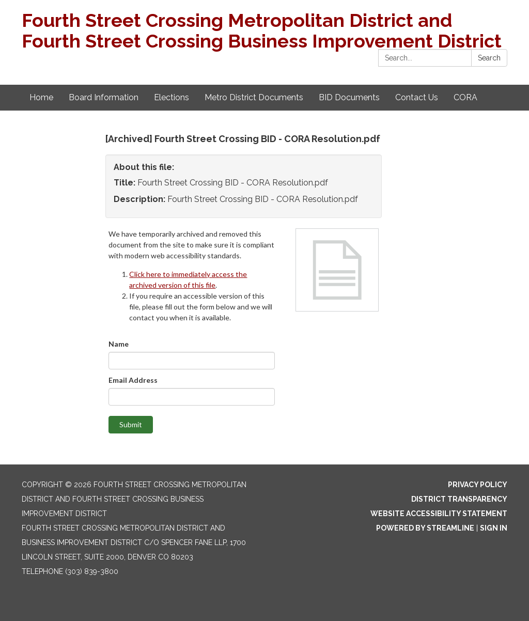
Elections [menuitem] (171, 97)
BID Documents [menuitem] (349, 97)
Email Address (133, 380)
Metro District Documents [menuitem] (254, 97)
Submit (130, 424)
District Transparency (459, 499)
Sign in (493, 528)
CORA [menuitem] (465, 97)
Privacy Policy (477, 484)
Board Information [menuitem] (103, 97)
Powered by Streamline (425, 528)
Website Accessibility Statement (438, 513)
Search (489, 58)
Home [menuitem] (41, 97)
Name (118, 343)
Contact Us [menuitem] (416, 97)
